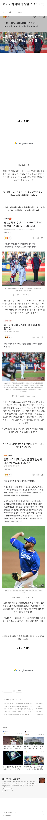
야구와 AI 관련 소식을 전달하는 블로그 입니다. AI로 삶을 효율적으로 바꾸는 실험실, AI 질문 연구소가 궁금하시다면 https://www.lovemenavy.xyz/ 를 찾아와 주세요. (19, 784)
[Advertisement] (23, 87)
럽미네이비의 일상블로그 (19, 4)
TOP (42, 813)
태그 (10, 12)
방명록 (19, 12)
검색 (38, 4)
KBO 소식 (8, 700)
